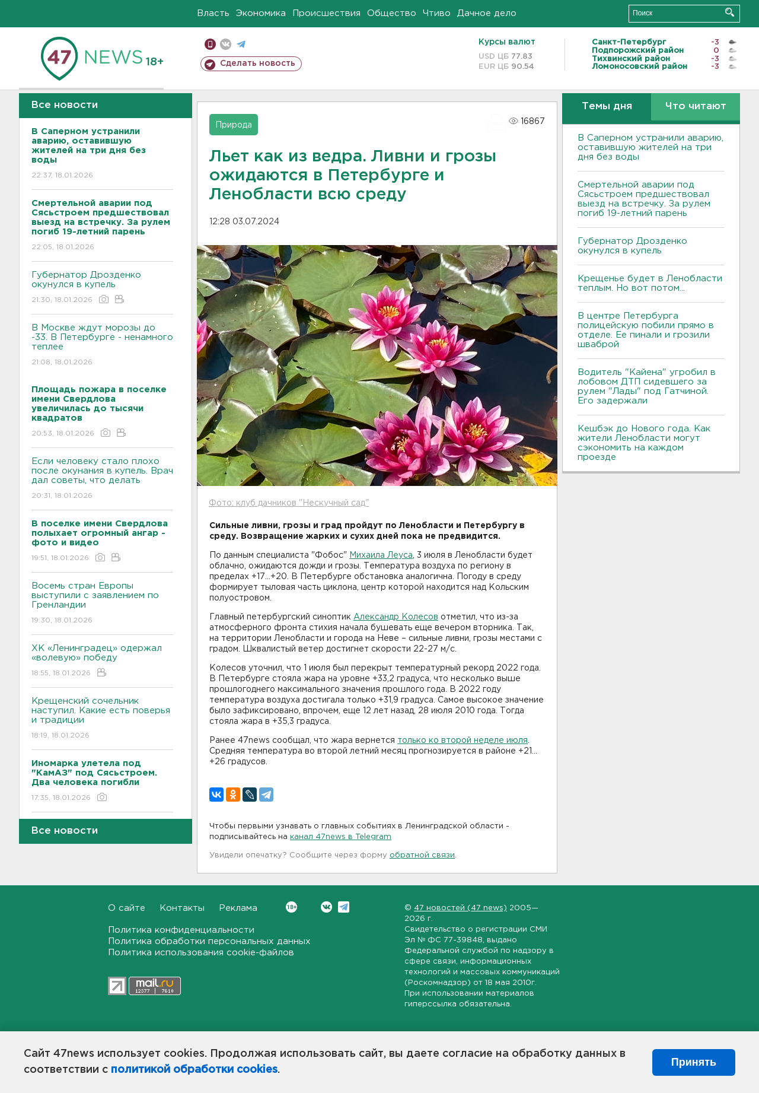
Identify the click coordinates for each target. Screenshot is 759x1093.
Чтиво (437, 13)
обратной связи (422, 855)
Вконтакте (291, 907)
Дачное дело (486, 13)
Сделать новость (257, 63)
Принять (693, 1062)
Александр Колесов (395, 617)
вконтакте (225, 44)
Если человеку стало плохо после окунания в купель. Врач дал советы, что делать (102, 479)
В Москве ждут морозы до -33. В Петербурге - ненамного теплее (102, 345)
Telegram (343, 907)
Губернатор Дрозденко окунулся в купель (102, 288)
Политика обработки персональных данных (209, 941)
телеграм (241, 44)
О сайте (126, 908)
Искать (729, 12)
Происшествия (326, 13)
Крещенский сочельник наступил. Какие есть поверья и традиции (102, 719)
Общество (391, 13)
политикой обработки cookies (194, 1070)
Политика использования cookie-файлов (201, 953)
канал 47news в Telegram (340, 837)
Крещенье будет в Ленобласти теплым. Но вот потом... (650, 283)
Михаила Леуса (381, 555)
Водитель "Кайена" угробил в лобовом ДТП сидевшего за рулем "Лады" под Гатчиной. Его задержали (647, 386)
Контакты (182, 908)
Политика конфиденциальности (181, 930)
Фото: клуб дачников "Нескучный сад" (289, 503)
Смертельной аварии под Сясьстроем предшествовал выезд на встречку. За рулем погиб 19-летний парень (644, 199)
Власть (213, 13)
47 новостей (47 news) (460, 908)
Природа (233, 125)
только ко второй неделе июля (462, 740)
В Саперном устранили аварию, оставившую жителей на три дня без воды (650, 147)
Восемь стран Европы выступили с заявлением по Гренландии (102, 603)
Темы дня (607, 106)
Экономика (261, 13)
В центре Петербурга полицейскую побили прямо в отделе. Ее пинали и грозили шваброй (646, 330)
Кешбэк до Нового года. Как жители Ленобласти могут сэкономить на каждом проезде (644, 443)
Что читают (695, 106)
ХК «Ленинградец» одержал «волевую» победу (102, 661)
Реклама (238, 908)
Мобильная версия (210, 44)
